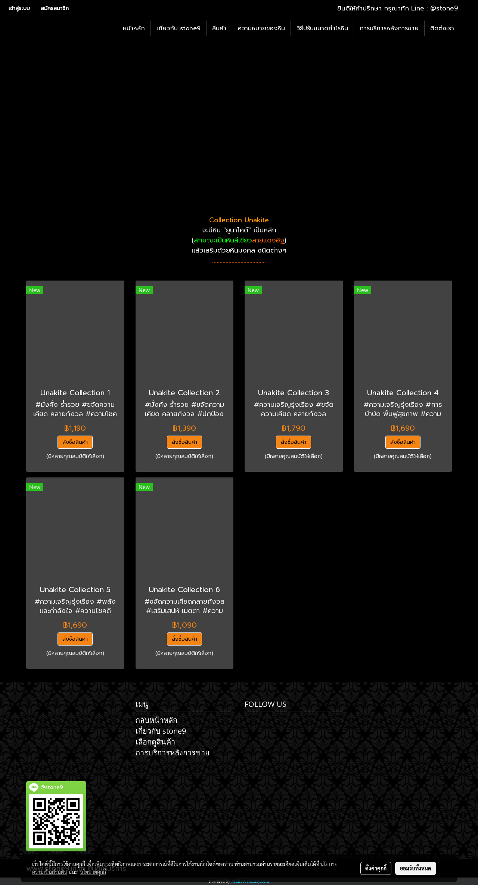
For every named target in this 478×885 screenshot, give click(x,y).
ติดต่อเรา (442, 28)
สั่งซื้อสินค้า (75, 442)
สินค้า (219, 28)
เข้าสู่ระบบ (19, 8)
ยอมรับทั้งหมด (415, 868)
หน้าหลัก (134, 28)
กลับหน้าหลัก (156, 720)
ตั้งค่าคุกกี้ (376, 868)
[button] (466, 28)
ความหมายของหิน (261, 28)
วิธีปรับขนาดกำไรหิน (322, 28)
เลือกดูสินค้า (155, 742)
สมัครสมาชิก (55, 8)
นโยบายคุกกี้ (93, 872)
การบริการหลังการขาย (389, 28)
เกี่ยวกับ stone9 (178, 28)
